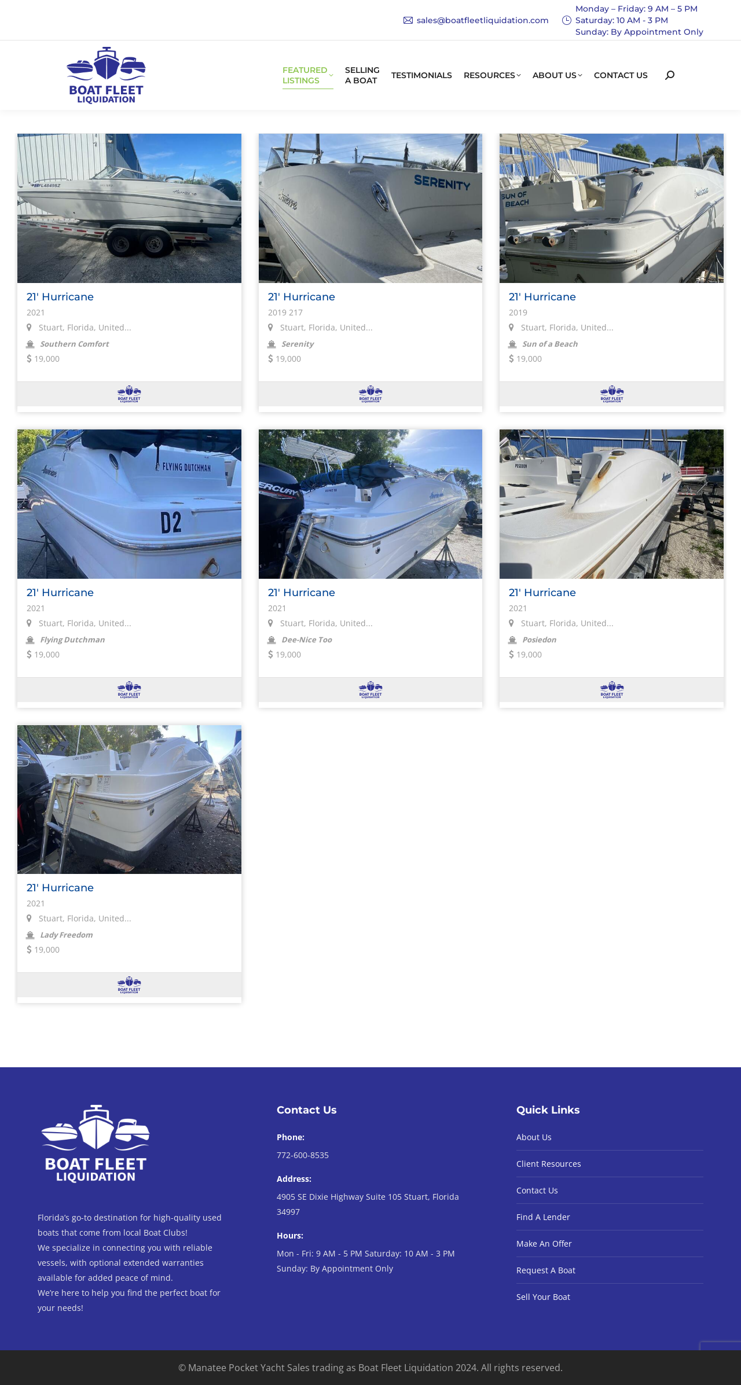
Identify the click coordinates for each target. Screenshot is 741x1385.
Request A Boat (545, 1270)
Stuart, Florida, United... (79, 327)
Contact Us (537, 1190)
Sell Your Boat (543, 1296)
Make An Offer (544, 1243)
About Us (534, 1136)
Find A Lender (543, 1216)
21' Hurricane (60, 297)
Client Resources (548, 1163)
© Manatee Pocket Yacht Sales (244, 1367)
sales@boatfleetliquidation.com (475, 20)
